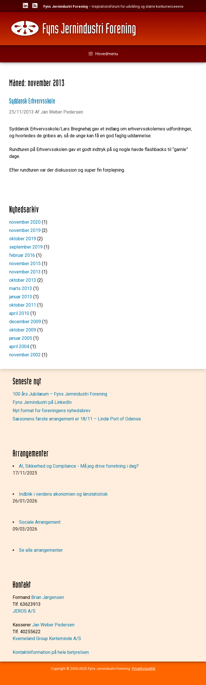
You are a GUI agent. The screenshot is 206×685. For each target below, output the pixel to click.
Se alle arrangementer (41, 550)
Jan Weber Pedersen (53, 625)
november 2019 (25, 230)
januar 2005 (20, 338)
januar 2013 (20, 296)
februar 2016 (22, 255)
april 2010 (19, 313)
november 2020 (25, 222)
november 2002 (25, 355)
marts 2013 (20, 288)
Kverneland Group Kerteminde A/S (47, 638)
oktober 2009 (22, 330)
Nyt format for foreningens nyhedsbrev (52, 410)
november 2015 (25, 263)
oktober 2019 (22, 238)
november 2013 (25, 272)
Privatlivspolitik (143, 669)
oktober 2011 (22, 305)
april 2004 (19, 346)
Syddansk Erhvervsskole (32, 101)
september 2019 (26, 247)
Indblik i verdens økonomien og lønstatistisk (63, 494)
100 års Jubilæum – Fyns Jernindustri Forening (60, 394)
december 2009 (25, 321)
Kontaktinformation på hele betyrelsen (51, 652)
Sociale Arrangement (39, 522)
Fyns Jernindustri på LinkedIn (42, 402)
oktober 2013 (22, 280)
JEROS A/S (24, 611)
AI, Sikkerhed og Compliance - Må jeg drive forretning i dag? (79, 466)
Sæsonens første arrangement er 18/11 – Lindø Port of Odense (77, 419)
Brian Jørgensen (47, 597)
